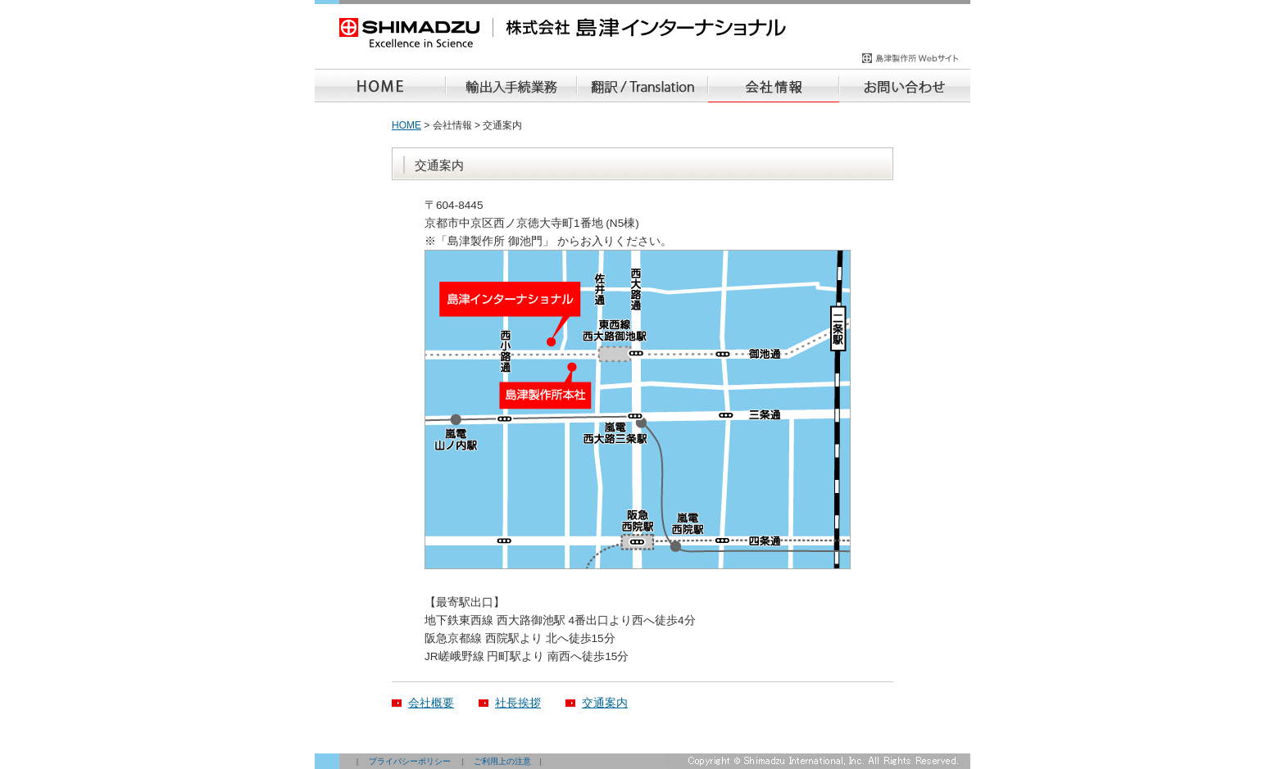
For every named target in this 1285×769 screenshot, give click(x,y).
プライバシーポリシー (410, 761)
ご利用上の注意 (502, 761)
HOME (406, 125)
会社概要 (431, 703)
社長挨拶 (518, 703)
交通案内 (605, 703)
